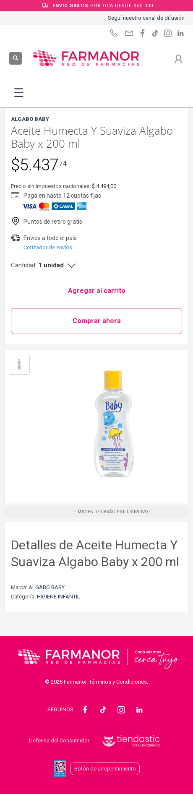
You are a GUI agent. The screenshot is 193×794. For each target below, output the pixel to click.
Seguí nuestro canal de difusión (146, 18)
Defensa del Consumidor (59, 740)
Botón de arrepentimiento (105, 768)
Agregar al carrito (96, 291)
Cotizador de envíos (47, 247)
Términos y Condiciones (118, 682)
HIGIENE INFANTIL (58, 596)
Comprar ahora (97, 321)
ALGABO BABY (47, 587)
